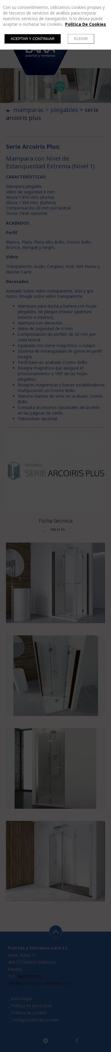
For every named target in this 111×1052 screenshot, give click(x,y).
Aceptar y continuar (32, 39)
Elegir (81, 39)
